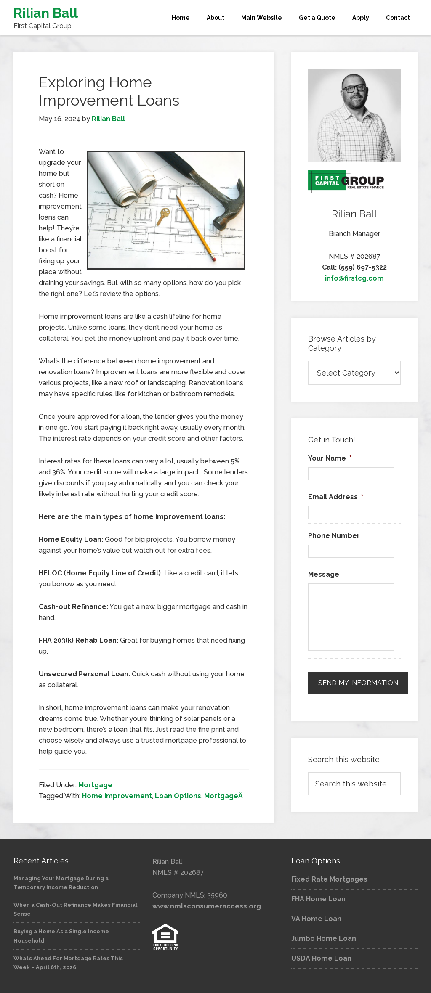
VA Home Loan (316, 919)
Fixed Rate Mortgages (329, 879)
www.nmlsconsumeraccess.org (206, 906)
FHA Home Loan (318, 899)
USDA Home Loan (321, 958)
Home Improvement (117, 796)
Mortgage (95, 785)
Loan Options (178, 796)
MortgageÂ (224, 796)
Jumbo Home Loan (323, 939)
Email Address (335, 497)
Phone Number (334, 536)
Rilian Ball (45, 13)
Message (323, 574)
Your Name (329, 458)
